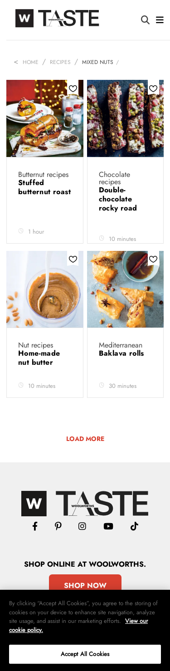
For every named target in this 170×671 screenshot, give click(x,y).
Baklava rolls (123, 353)
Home (31, 62)
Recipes (60, 62)
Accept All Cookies (85, 654)
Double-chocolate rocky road (119, 199)
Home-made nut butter (39, 357)
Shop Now (85, 585)
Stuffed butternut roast (44, 187)
